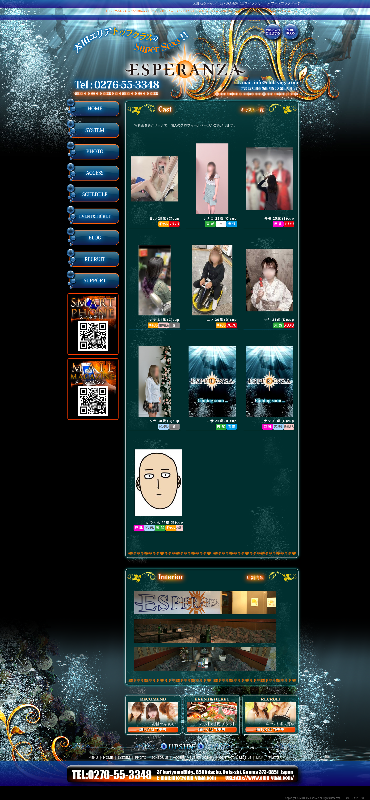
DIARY (209, 757)
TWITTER (275, 757)
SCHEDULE (159, 757)
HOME (108, 757)
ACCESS (179, 757)
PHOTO (140, 757)
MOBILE (245, 757)
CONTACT (226, 757)
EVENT (195, 757)
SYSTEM (124, 757)
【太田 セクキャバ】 (354, 798)
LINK (259, 757)
